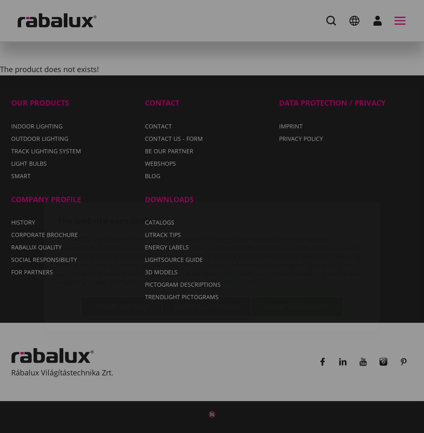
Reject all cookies (206, 257)
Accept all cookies (297, 257)
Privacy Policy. (244, 233)
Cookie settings (121, 257)
